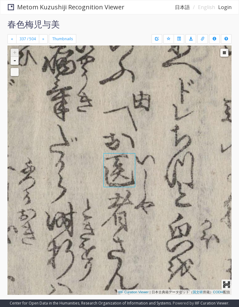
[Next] (43, 39)
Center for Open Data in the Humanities (44, 303)
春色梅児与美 (33, 24)
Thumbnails (62, 38)
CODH (218, 292)
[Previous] (11, 39)
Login (225, 7)
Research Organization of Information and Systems (126, 303)
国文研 (198, 292)
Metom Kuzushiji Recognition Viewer (66, 7)
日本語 (182, 7)
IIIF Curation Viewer (134, 292)
